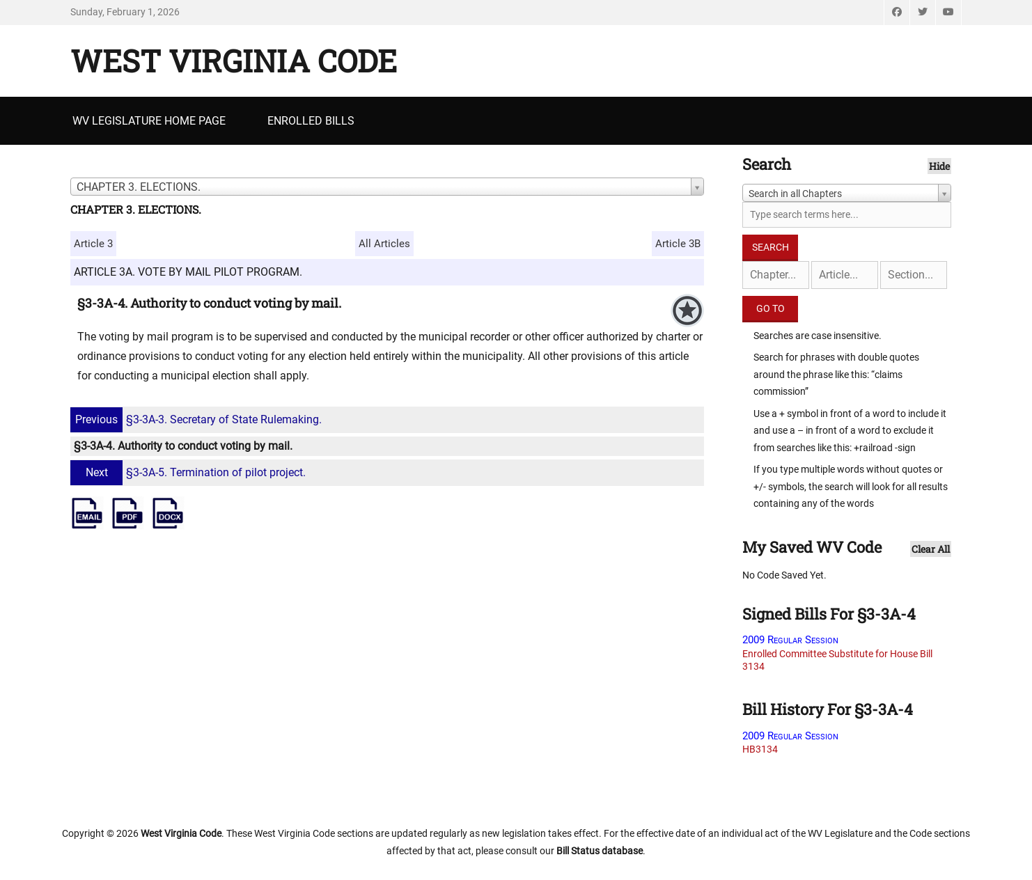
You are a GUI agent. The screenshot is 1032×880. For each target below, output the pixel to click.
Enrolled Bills (310, 120)
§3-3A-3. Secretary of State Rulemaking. (198, 419)
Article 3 (93, 243)
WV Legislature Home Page (149, 120)
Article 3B (678, 243)
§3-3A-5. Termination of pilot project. (190, 472)
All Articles (384, 243)
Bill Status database (599, 850)
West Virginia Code (233, 60)
